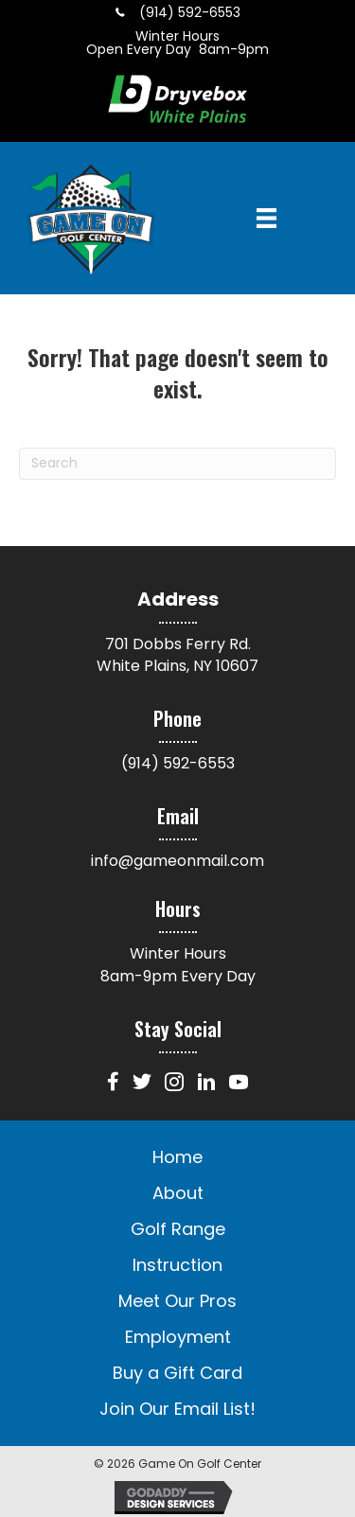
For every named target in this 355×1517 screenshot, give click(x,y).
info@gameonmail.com (177, 861)
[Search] (177, 464)
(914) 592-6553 (178, 763)
